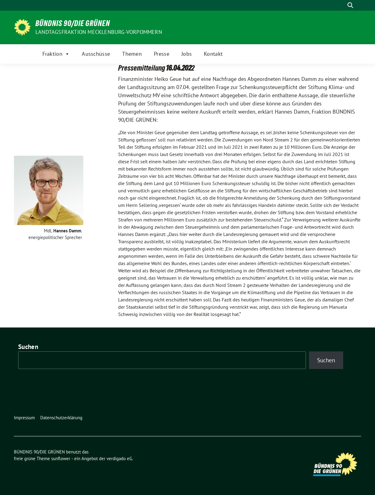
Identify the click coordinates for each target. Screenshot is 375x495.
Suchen (28, 347)
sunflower (60, 458)
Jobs (186, 53)
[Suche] (341, 5)
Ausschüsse (96, 53)
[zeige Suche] (350, 5)
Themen (132, 53)
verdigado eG (119, 458)
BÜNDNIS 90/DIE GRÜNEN (72, 23)
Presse (161, 53)
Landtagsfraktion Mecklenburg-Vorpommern (98, 31)
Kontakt (213, 53)
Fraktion (56, 54)
